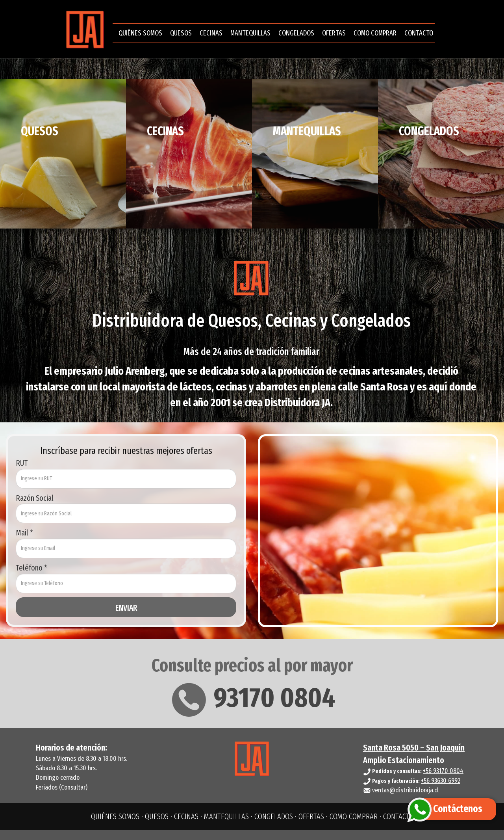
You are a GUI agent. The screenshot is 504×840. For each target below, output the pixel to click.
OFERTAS (334, 34)
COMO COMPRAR (375, 34)
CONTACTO (418, 34)
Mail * (24, 532)
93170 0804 (252, 697)
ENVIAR (126, 608)
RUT (22, 463)
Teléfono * (31, 567)
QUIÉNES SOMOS (140, 34)
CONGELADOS (296, 34)
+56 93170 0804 (443, 771)
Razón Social (35, 498)
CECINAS (211, 34)
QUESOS (181, 34)
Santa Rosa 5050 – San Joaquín (414, 747)
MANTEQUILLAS (250, 34)
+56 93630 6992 (440, 781)
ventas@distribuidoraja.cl (405, 790)
